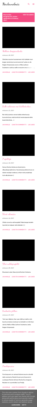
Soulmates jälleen (9, 311)
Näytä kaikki (28, 15)
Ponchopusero (8, 366)
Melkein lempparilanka (12, 51)
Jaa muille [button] (6, 72)
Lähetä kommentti (19, 72)
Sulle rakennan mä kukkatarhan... (17, 106)
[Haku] (29, 3)
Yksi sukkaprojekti (10, 264)
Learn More (16, 405)
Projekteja (6, 159)
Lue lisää (31, 72)
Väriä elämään (9, 214)
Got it (24, 405)
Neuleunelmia (10, 4)
